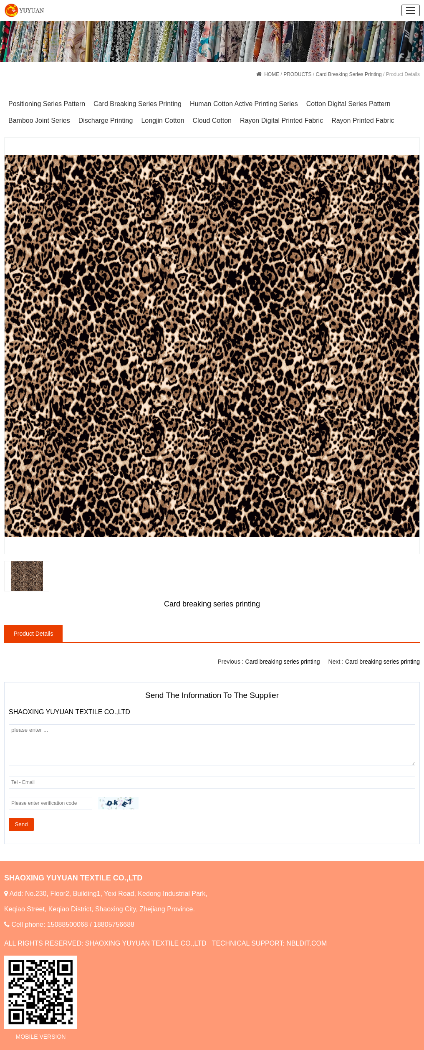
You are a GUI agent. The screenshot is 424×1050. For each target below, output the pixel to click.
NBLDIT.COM (306, 943)
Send (21, 824)
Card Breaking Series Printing (349, 74)
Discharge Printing (105, 120)
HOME (271, 74)
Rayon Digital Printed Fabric (281, 120)
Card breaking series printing (382, 661)
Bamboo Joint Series (39, 120)
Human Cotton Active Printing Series (244, 103)
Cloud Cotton (212, 120)
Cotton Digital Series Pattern (348, 103)
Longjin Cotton (162, 120)
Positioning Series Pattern (46, 103)
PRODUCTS (297, 74)
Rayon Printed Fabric (362, 120)
